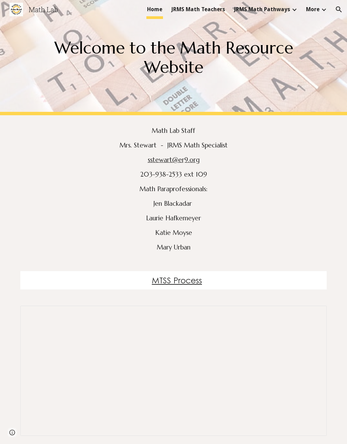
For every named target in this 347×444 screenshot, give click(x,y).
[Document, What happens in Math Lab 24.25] (173, 371)
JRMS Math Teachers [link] (198, 9)
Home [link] (154, 9)
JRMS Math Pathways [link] (262, 9)
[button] (339, 9)
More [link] (313, 9)
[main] (173, 57)
